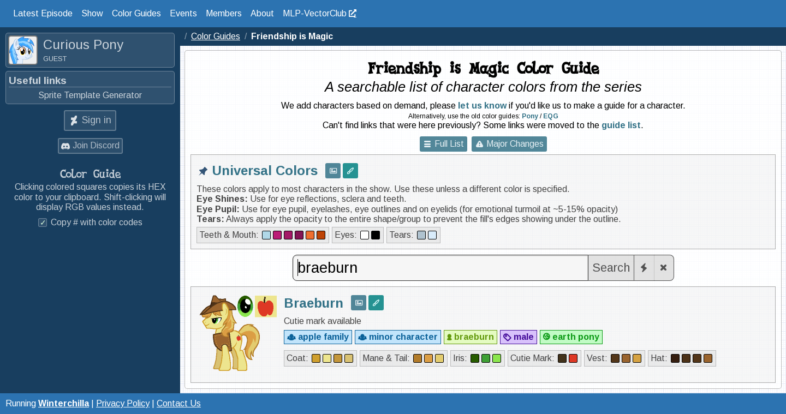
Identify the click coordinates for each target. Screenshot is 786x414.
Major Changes (515, 143)
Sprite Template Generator (90, 95)
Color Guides (136, 13)
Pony (530, 116)
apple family (323, 336)
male (524, 336)
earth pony (575, 336)
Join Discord (96, 145)
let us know (482, 105)
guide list (621, 125)
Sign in (96, 120)
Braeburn (313, 303)
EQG (550, 116)
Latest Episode (43, 13)
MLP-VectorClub (315, 13)
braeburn (474, 336)
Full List (449, 143)
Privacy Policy (123, 403)
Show (92, 13)
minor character (403, 336)
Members (224, 13)
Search (611, 267)
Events (183, 13)
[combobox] (440, 268)
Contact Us (179, 403)
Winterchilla (63, 403)
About (262, 13)
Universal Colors (265, 170)
